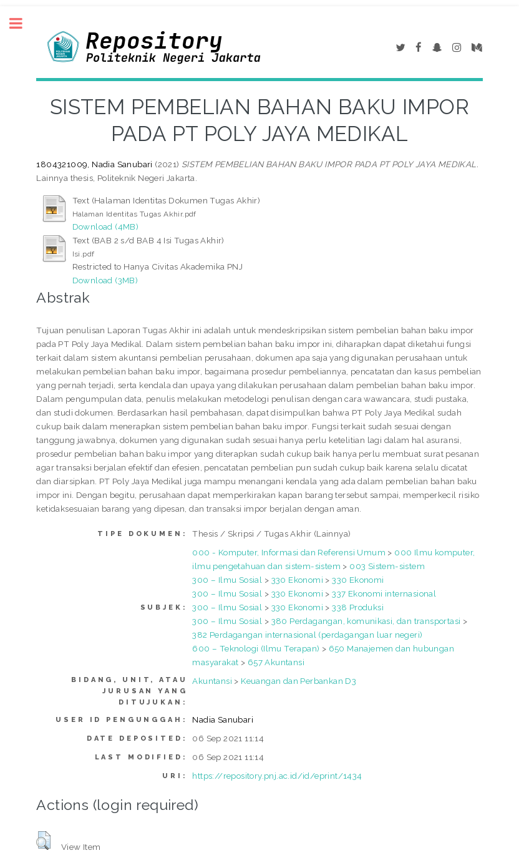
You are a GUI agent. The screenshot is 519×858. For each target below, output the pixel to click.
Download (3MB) (105, 280)
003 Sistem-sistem (387, 566)
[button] (43, 840)
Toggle (22, 23)
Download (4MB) (105, 227)
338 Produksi (358, 607)
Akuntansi (212, 681)
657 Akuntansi (276, 662)
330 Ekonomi (297, 580)
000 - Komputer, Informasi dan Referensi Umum (289, 552)
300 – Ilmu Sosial (227, 580)
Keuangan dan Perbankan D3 (298, 681)
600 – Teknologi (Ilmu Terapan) (255, 648)
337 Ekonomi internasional (384, 593)
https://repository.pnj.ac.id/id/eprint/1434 (277, 776)
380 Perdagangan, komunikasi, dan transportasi (366, 621)
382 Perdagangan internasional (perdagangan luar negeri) (307, 635)
